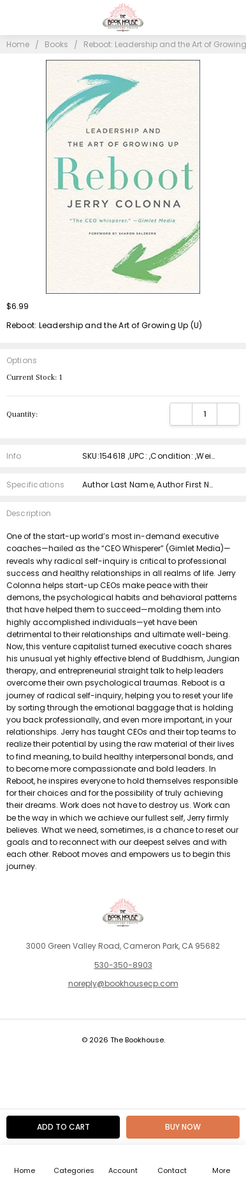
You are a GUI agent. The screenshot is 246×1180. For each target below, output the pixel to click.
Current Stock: (34, 377)
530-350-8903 (123, 965)
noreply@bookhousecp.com (123, 983)
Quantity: (22, 414)
